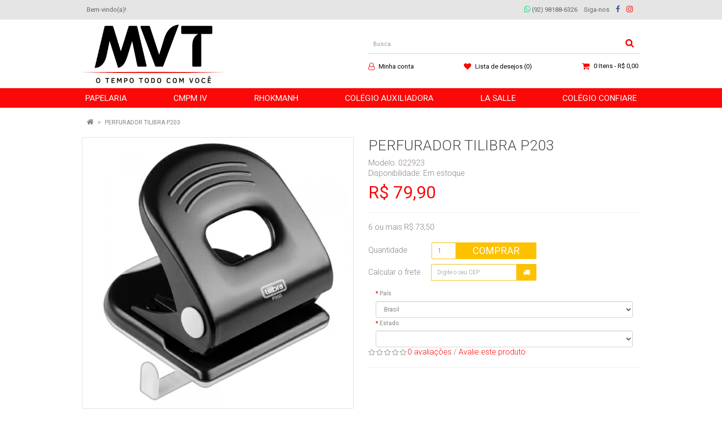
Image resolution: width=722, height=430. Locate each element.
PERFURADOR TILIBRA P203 (142, 122)
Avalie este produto (492, 352)
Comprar (496, 251)
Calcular (526, 272)
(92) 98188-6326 (551, 9)
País (385, 293)
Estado (389, 323)
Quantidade (388, 250)
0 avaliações (430, 352)
